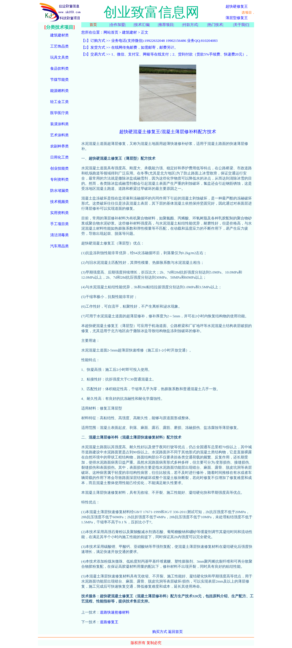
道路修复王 (109, 622)
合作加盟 (117, 24)
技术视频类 (59, 201)
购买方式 (159, 632)
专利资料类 (59, 179)
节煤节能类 (59, 79)
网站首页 (111, 32)
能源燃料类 (59, 91)
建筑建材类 (59, 35)
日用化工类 (59, 157)
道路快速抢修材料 (114, 612)
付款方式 (190, 24)
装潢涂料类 (59, 124)
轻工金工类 (59, 102)
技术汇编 (141, 24)
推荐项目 (166, 24)
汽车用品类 (59, 246)
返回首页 (175, 632)
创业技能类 (59, 168)
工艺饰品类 (59, 46)
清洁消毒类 (59, 235)
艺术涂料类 (59, 135)
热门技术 (215, 24)
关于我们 (241, 24)
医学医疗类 (59, 113)
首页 (93, 24)
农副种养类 (59, 146)
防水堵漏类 (59, 190)
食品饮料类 (59, 68)
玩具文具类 (59, 57)
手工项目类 (59, 224)
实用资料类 (59, 213)
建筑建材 (129, 32)
